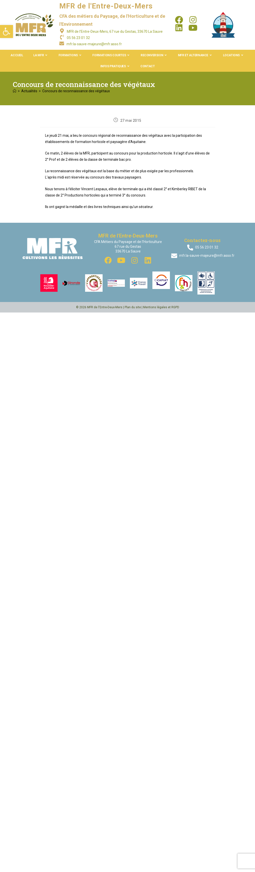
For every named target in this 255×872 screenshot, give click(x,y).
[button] (6, 31)
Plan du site (133, 307)
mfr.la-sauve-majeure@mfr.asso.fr (94, 44)
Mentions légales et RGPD (161, 307)
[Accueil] (14, 91)
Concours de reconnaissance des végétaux (76, 91)
